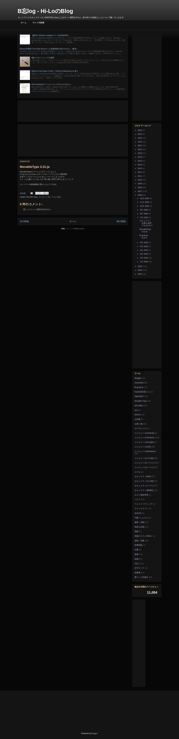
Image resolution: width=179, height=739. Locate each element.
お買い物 (138, 424)
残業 (136, 531)
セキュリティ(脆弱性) (144, 490)
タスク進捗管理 (141, 495)
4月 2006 (144, 250)
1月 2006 (144, 261)
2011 (140, 176)
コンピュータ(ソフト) (47, 197)
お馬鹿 (137, 419)
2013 (140, 168)
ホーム (24, 22)
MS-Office (139, 405)
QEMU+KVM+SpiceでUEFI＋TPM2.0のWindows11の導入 (54, 71)
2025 (140, 130)
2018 (140, 153)
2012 (140, 172)
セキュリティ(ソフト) (144, 486)
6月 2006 (144, 242)
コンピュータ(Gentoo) (144, 437)
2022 (140, 142)
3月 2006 (144, 254)
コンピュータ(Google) (144, 442)
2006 (140, 195)
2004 (140, 270)
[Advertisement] (73, 110)
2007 (140, 191)
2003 (140, 274)
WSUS (137, 415)
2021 (140, 145)
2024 (140, 134)
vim (136, 410)
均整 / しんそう (141, 518)
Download (139, 383)
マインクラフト (141, 508)
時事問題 (138, 545)
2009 (140, 183)
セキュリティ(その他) (144, 481)
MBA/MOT (139, 396)
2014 (140, 165)
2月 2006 (144, 258)
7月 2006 (144, 217)
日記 (59, 197)
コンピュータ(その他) (144, 458)
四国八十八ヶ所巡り (143, 536)
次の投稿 (24, 221)
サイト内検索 (38, 22)
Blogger (138, 378)
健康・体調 (139, 522)
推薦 (136, 554)
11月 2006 (144, 202)
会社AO (138, 513)
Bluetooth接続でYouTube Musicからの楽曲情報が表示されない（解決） (49, 49)
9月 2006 (144, 210)
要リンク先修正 (141, 577)
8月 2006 (144, 213)
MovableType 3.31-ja (145, 230)
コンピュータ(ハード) (144, 467)
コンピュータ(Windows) (145, 451)
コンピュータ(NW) (143, 447)
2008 (140, 187)
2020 (140, 149)
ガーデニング (140, 428)
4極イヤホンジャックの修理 (42, 58)
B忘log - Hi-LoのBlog (45, 11)
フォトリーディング (143, 504)
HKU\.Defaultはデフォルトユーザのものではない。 (52, 84)
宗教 (136, 550)
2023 (140, 138)
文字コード (139, 568)
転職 (136, 559)
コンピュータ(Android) (144, 433)
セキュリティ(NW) (143, 476)
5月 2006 (144, 246)
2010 (140, 180)
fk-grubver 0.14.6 (143, 236)
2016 (140, 157)
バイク (137, 499)
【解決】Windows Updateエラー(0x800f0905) (50, 35)
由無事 (137, 572)
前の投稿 (121, 221)
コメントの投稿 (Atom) (75, 229)
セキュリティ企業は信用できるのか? (145, 223)
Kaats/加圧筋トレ (142, 392)
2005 (140, 266)
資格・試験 (139, 540)
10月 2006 (144, 206)
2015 (140, 161)
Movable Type (32, 197)
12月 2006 (144, 198)
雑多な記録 (139, 527)
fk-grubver (139, 387)
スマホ (137, 472)
